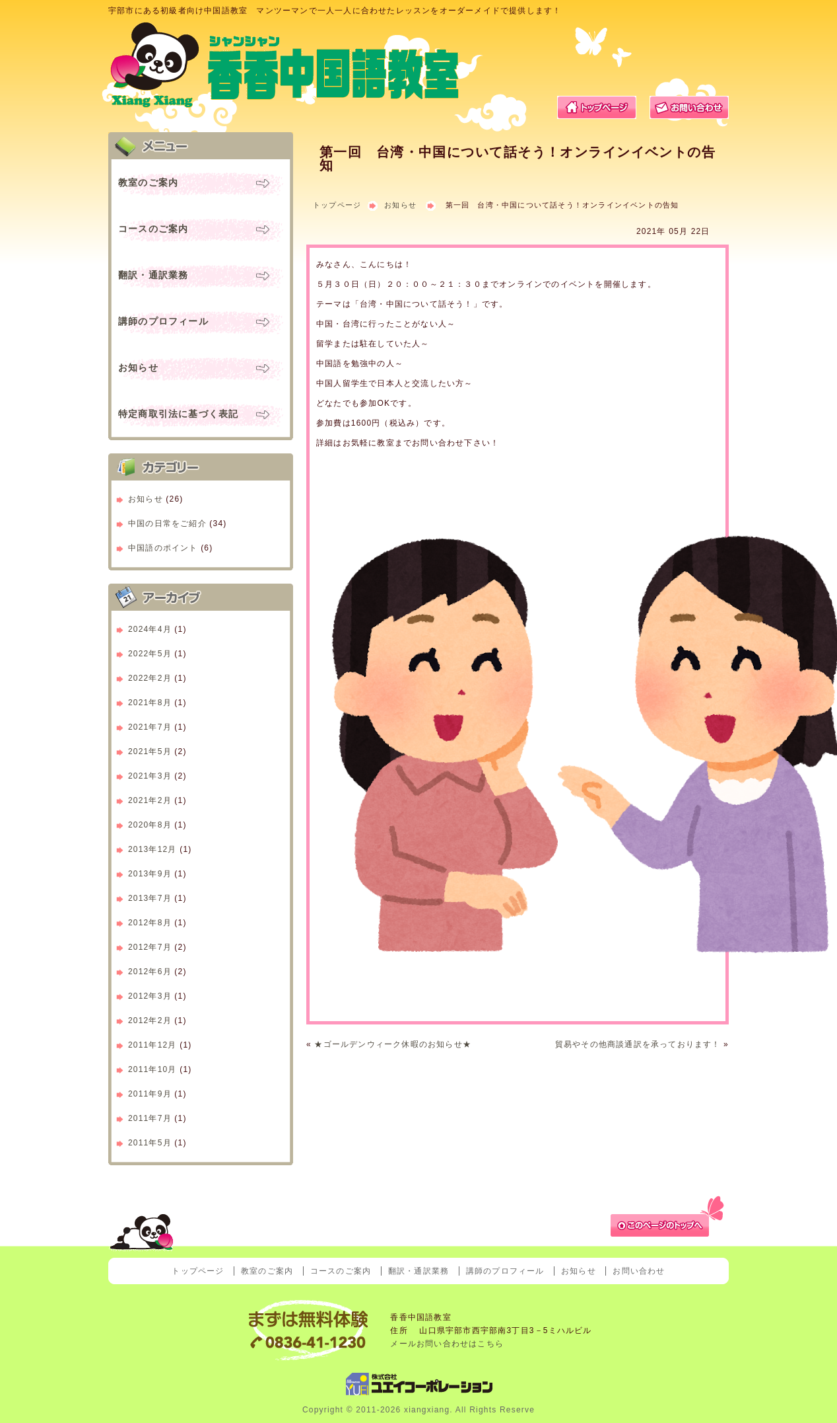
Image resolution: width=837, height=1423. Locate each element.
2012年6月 (150, 971)
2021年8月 (150, 702)
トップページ (596, 107)
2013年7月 (150, 898)
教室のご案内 (148, 182)
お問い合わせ (689, 107)
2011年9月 (150, 1093)
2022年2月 (150, 678)
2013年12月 (152, 849)
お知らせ (400, 205)
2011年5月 (150, 1142)
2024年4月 (150, 629)
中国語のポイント (163, 548)
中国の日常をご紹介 (167, 523)
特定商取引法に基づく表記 (178, 413)
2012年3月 (150, 996)
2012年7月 (150, 947)
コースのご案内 (153, 228)
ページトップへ (669, 1215)
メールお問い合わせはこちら (447, 1343)
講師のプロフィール (163, 321)
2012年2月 (150, 1020)
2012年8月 (150, 922)
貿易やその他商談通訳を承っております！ (638, 1044)
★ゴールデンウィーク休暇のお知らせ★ (392, 1044)
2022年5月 (150, 653)
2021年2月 (150, 800)
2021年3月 (150, 776)
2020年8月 (150, 824)
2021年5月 (150, 751)
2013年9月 (150, 873)
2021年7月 (150, 727)
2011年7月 (150, 1118)
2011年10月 (152, 1069)
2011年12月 (152, 1045)
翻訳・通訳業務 (153, 275)
